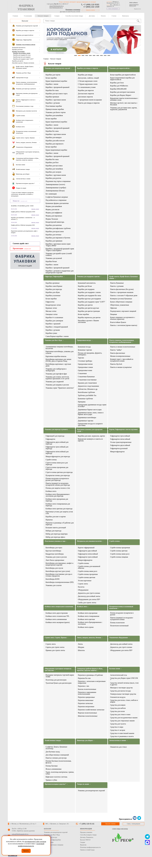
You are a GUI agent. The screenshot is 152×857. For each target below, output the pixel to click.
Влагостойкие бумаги (118, 322)
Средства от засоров (117, 730)
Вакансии (83, 845)
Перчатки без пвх (84, 678)
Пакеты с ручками (117, 286)
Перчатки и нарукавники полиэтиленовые (87, 693)
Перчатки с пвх (83, 686)
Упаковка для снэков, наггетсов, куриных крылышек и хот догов (57, 377)
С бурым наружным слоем (87, 84)
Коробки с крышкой (53, 324)
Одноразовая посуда (50, 837)
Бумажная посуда (84, 347)
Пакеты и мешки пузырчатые (121, 367)
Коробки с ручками (53, 103)
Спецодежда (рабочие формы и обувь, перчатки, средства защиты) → (90, 669)
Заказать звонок (90, 10)
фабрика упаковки (26, 7)
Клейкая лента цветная (86, 619)
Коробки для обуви (53, 292)
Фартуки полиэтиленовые (87, 713)
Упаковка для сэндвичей (55, 382)
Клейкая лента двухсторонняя (57, 613)
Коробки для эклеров (53, 172)
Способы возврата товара (88, 835)
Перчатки (49, 520)
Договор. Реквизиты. (87, 837)
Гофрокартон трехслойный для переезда (57, 447)
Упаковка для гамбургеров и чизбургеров (56, 370)
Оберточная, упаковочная (119, 305)
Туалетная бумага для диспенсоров (58, 683)
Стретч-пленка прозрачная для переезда (57, 468)
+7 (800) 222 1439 (91, 7)
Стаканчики (82, 373)
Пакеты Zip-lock (116, 364)
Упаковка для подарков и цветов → (89, 276)
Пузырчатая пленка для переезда (58, 475)
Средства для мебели (118, 708)
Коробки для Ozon (117, 83)
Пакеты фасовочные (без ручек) (122, 289)
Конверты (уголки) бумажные (121, 299)
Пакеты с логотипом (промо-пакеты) (123, 325)
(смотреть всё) (23, 201)
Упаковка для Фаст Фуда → (54, 340)
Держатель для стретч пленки (121, 647)
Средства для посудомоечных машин (123, 718)
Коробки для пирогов (86, 90)
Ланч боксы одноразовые (55, 560)
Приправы (81, 402)
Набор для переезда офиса (55, 537)
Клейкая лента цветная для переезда (59, 509)
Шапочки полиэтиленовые (87, 716)
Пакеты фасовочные (117, 353)
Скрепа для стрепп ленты (55, 647)
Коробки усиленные (53, 295)
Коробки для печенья (53, 235)
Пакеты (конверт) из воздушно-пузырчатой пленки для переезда (58, 484)
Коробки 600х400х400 (118, 89)
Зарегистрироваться (134, 4)
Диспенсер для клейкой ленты (89, 596)
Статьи (114, 16)
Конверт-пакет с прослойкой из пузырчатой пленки (121, 360)
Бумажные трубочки (85, 398)
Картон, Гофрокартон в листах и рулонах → (123, 430)
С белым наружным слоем (87, 81)
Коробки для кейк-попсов (55, 141)
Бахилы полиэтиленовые (87, 689)
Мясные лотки (51, 311)
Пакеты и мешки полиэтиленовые (122, 347)
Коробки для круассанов (55, 231)
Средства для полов (117, 711)
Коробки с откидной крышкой (57, 327)
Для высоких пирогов (86, 93)
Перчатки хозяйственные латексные (91, 710)
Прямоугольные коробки (55, 109)
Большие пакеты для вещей (56, 527)
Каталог (25, 21)
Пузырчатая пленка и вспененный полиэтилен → (121, 607)
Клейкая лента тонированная (88, 616)
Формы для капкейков (54, 206)
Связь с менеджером (113, 8)
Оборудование (83, 590)
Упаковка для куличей (54, 258)
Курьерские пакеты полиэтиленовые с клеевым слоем (124, 99)
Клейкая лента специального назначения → (59, 607)
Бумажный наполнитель (18, 47)
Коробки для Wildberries (119, 86)
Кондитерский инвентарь (55, 222)
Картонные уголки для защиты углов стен (59, 512)
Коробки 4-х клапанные (54, 317)
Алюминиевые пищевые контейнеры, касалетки (59, 347)
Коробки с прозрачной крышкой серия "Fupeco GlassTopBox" (60, 249)
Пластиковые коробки (54, 106)
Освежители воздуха (117, 697)
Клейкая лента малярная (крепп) (58, 622)
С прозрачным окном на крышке (90, 100)
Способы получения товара (74, 16)
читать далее (35, 209)
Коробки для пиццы (85, 75)
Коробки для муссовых (54, 166)
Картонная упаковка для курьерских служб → (89, 430)
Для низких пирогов (85, 97)
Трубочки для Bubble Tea (87, 395)
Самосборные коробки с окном (57, 336)
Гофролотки (50, 302)
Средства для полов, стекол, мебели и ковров (124, 701)
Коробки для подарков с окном (21, 53)
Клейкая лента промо (86, 627)
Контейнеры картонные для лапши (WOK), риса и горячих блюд (58, 360)
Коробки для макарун (54, 137)
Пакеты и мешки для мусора (56, 758)
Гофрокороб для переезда (55, 436)
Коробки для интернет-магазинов (122, 92)
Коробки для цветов (17, 61)
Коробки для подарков (18, 51)
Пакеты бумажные (117, 283)
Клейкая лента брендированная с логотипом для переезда (58, 495)
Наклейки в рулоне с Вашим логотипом (23, 63)
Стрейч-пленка (51, 460)
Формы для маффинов (54, 213)
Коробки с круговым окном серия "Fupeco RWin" (58, 245)
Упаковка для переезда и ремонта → (57, 429)
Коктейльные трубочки (86, 392)
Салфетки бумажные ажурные (57, 197)
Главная (15, 16)
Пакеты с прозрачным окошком (121, 292)
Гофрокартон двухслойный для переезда (57, 443)
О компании (28, 16)
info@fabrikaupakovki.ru (56, 7)
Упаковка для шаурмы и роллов (57, 385)
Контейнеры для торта (54, 548)
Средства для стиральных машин (122, 721)
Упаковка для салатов (54, 585)
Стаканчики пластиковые (87, 380)
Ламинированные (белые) (55, 191)
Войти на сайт (132, 5)
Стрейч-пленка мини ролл (87, 571)
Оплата (103, 16)
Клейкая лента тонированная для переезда (58, 504)
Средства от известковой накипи (122, 733)
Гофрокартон (50, 439)
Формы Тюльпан (52, 219)
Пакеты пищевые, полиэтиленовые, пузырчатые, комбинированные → (121, 341)
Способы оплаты (120, 829)
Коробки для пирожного (54, 144)
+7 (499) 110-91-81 (86, 824)
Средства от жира (116, 727)
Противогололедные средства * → (56, 784)
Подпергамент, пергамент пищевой (123, 311)
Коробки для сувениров (54, 321)
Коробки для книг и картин (56, 516)
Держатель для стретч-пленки (89, 593)
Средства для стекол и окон (120, 714)
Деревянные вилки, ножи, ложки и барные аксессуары (90, 413)
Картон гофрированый (86, 548)
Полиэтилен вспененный (119, 626)
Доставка (92, 16)
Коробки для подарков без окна (22, 55)
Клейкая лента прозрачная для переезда (57, 500)
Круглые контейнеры (53, 551)
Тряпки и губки (51, 780)
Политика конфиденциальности (90, 847)
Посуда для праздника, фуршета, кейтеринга (90, 354)
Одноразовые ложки (85, 367)
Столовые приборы (85, 361)
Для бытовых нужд (53, 752)
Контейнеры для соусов (54, 568)
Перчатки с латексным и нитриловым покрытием (91, 682)
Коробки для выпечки (54, 225)
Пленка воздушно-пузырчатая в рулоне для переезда (57, 479)
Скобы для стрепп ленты (87, 602)
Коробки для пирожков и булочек (58, 238)
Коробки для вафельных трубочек (58, 228)
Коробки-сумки (51, 333)
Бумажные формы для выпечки (57, 203)
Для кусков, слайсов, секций (88, 78)
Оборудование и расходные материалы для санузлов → (58, 669)
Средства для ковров (117, 705)
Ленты (80, 644)
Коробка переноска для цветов (89, 317)
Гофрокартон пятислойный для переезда (57, 452)
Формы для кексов (52, 209)
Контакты (125, 16)
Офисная (113, 308)
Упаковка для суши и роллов (56, 557)
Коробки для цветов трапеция (89, 311)
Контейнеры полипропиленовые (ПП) (60, 582)
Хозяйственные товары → (54, 740)
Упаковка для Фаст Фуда (52, 835)
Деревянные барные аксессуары (90, 409)
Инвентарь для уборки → (86, 740)
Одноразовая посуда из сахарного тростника (90, 424)
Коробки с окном (52, 84)
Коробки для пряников (54, 241)
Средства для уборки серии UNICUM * (124, 679)
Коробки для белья (17, 49)
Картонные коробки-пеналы (56, 356)
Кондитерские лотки (53, 305)
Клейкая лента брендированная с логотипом (90, 623)
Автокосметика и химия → (118, 740)
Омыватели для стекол (118, 747)
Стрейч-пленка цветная (86, 577)
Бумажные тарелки (85, 350)
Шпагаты (81, 650)
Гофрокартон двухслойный (120, 445)
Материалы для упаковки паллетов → (90, 541)
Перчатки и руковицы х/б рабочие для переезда (60, 523)
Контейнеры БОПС (53, 579)
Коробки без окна (52, 90)
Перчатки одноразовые (86, 697)
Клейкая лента (51, 491)
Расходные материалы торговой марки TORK (60, 676)
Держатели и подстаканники (88, 386)
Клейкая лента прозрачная (87, 613)
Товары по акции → (84, 784)
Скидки (56, 16)
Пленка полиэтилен (117, 623)
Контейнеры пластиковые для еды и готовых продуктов (59, 575)
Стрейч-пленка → (115, 541)
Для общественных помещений (57, 755)
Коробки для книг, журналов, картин (91, 436)
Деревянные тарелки (85, 421)
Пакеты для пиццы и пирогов (88, 103)
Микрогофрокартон (117, 452)
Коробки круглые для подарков (21, 57)
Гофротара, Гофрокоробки (52, 840)
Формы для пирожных (54, 216)
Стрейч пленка (48, 842)
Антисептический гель (118, 675)
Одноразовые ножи (85, 370)
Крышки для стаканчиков (87, 383)
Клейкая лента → (83, 606)
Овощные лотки (52, 314)
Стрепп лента (83, 584)
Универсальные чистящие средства (123, 694)
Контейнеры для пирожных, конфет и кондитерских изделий (59, 564)
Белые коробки (51, 78)
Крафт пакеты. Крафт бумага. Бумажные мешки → (123, 277)
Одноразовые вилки (85, 364)
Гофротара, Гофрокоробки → (55, 276)
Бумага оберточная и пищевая (121, 302)
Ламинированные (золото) (55, 184)
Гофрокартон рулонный (118, 448)
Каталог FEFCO (85, 840)
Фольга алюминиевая (53, 769)
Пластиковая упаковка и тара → (56, 541)
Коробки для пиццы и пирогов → (88, 68)
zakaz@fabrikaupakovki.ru (56, 6)
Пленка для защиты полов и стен (58, 488)
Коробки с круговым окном (56, 100)
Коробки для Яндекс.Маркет (120, 95)
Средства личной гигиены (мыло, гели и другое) (124, 684)
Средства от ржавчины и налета (122, 736)
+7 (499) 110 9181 (91, 4)
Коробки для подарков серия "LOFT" (23, 59)
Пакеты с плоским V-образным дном (123, 295)
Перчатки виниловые (85, 700)
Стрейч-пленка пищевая (119, 557)
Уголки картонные (84, 580)
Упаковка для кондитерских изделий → (58, 68)
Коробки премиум (52, 97)
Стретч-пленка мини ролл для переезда (57, 463)
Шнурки (81, 647)
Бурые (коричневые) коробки (56, 81)
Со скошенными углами (86, 87)
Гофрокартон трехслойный (120, 436)
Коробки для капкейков (54, 115)
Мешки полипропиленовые (120, 356)
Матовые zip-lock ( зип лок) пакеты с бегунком (123, 104)
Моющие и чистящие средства (121, 688)
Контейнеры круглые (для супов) (58, 571)
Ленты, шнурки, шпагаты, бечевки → (90, 637)
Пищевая (113, 314)
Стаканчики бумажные (86, 377)
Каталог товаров (43, 16)
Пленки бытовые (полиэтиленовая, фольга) (58, 762)
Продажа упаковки (86, 832)
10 (109, 55)
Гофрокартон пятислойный (120, 439)
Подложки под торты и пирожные (58, 181)
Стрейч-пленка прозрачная (88, 574)
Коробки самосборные (54, 286)
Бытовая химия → (115, 668)
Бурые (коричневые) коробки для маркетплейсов (122, 78)
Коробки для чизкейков (54, 169)
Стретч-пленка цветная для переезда (59, 472)
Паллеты (81, 587)
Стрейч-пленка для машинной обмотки (89, 567)
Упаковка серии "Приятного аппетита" (60, 388)
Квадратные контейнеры (55, 554)
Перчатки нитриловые (86, 706)
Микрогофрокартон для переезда (58, 456)
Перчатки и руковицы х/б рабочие (90, 675)
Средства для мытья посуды (120, 691)
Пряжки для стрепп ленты (55, 650)
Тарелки (81, 358)
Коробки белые (51, 261)
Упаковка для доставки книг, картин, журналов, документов (123, 108)
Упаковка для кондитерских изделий (91, 790)
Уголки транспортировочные (120, 442)
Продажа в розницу (73, 9)
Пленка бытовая (52, 766)
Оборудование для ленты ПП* (89, 599)
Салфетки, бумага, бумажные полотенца (56, 747)
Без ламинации (51, 194)
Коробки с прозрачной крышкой (57, 87)
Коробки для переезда (54, 289)
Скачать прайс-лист (21, 243)
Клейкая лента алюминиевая (56, 619)
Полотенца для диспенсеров (56, 680)
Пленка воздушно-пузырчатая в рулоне (122, 614)
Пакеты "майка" (116, 350)
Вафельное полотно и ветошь (56, 777)
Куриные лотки (51, 308)
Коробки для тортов (53, 75)
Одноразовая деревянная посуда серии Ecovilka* (92, 405)
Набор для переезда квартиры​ (57, 534)
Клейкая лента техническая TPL (57, 616)
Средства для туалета (118, 724)
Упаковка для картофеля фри (56, 374)
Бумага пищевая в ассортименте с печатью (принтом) (122, 318)
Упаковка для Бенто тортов (56, 112)
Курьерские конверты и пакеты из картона (90, 440)
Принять (26, 851)
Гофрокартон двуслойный (87, 551)
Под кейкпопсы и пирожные (56, 200)
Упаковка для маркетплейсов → (120, 68)
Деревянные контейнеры (87, 417)
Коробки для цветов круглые (88, 308)
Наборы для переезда (53, 531)
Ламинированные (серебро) (56, 188)
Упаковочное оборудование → (119, 637)
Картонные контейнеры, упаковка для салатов (59, 352)
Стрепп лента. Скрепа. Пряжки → (56, 637)
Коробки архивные (53, 283)
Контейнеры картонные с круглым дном (58, 365)
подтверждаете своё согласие (35, 841)
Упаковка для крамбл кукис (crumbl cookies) (59, 254)
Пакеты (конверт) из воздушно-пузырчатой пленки (121, 618)
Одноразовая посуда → (85, 340)
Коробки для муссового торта (57, 93)
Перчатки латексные (85, 703)
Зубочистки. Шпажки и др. (88, 389)
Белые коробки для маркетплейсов (123, 75)
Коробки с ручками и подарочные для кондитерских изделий (59, 271)
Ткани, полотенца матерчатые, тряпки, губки (60, 773)
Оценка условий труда (87, 850)
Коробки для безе (52, 162)
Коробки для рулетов (53, 178)
